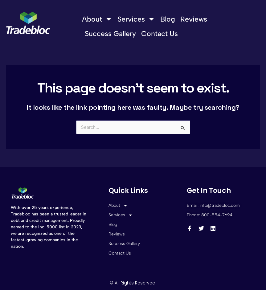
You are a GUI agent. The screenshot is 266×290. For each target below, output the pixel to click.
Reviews (193, 19)
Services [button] (136, 19)
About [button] (97, 19)
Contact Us (159, 33)
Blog (167, 19)
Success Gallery (110, 33)
